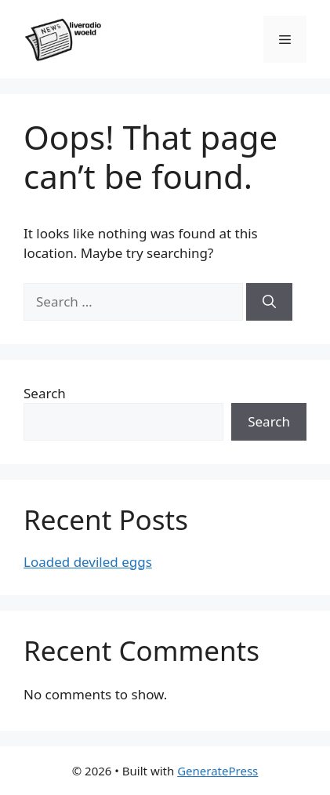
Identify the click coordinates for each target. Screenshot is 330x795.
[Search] (269, 302)
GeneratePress (217, 771)
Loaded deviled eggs (88, 562)
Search (45, 393)
